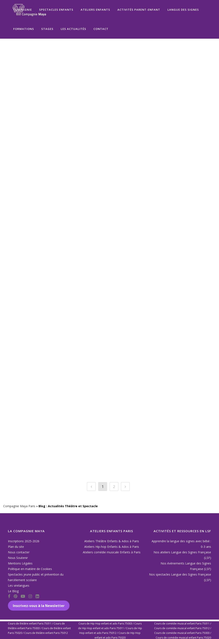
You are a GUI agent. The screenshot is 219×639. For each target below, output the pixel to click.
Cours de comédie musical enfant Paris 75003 (182, 633)
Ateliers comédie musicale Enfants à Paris (112, 552)
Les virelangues (18, 585)
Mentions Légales (20, 563)
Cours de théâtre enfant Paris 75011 (30, 623)
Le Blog (13, 591)
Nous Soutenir (18, 558)
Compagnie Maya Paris (19, 506)
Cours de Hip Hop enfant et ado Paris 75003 (105, 623)
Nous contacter (19, 552)
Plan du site (16, 547)
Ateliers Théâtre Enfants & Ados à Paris (111, 541)
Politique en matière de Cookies (30, 569)
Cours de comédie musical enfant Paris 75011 (182, 623)
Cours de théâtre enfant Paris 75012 (46, 633)
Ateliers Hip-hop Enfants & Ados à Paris (111, 547)
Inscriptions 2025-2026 (23, 541)
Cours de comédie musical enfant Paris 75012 (182, 628)
